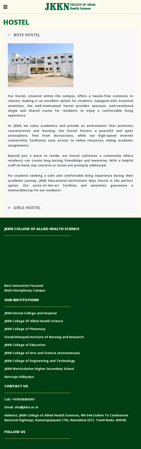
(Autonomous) (68, 353)
